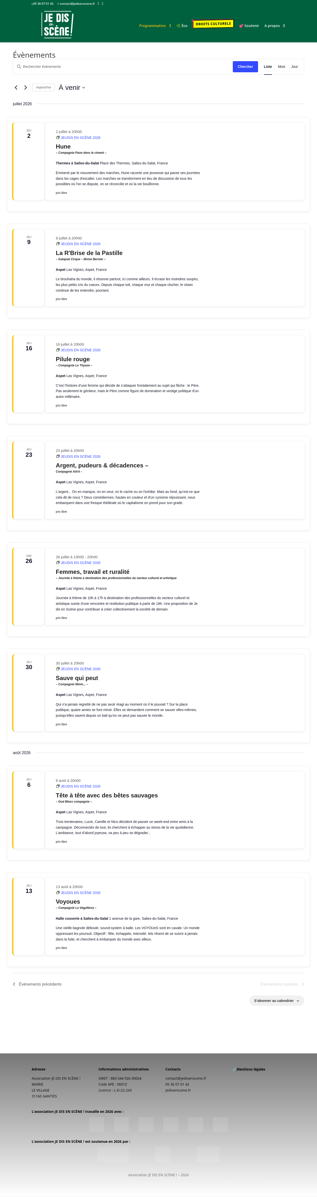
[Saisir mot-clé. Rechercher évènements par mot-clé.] (123, 67)
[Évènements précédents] (16, 88)
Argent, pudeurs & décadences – (128, 468)
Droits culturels (213, 24)
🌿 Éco (182, 26)
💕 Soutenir (250, 26)
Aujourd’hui (43, 87)
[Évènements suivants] (25, 88)
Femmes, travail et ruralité (128, 574)
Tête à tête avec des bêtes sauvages (128, 798)
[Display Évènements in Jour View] (294, 67)
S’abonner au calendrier (274, 1001)
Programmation (153, 26)
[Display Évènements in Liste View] (268, 67)
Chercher (245, 67)
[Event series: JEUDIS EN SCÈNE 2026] (78, 138)
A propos (272, 26)
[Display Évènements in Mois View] (281, 67)
